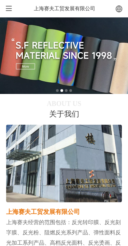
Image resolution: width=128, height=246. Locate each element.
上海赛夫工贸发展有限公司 (64, 8)
